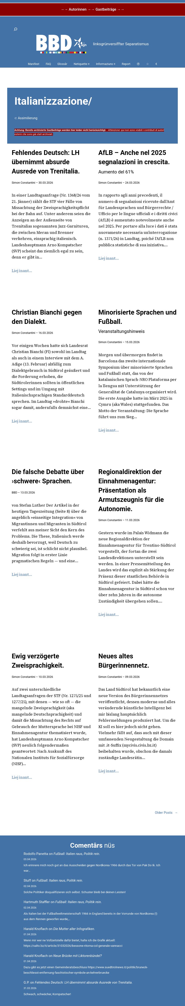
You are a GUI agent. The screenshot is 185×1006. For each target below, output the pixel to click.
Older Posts (166, 812)
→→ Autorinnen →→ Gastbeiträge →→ (92, 9)
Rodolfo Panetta (36, 854)
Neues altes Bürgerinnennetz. (123, 660)
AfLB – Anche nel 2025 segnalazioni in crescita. (134, 162)
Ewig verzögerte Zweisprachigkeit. (38, 660)
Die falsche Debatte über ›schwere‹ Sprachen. (48, 476)
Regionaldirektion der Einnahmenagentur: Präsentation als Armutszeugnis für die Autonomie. (131, 490)
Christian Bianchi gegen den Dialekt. (47, 316)
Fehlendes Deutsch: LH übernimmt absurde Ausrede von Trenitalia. (46, 162)
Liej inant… (22, 270)
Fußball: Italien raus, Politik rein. (77, 854)
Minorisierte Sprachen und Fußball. (137, 321)
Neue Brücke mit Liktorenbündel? (77, 956)
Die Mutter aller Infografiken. (74, 929)
